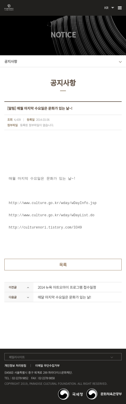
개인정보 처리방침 (15, 365)
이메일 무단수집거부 (47, 365)
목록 (63, 264)
